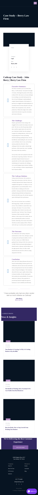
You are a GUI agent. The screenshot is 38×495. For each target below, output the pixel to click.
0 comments (8, 346)
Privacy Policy (19, 488)
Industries (10, 473)
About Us (10, 465)
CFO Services (11, 471)
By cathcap (8, 345)
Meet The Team (11, 468)
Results (26, 465)
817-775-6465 (18, 479)
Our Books (27, 468)
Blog (26, 471)
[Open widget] (31, 491)
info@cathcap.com (19, 481)
